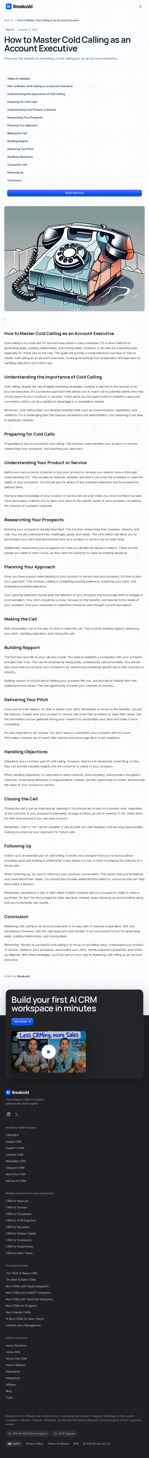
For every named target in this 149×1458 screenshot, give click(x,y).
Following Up (15, 172)
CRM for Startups (16, 1207)
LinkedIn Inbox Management (23, 1325)
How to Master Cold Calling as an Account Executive (40, 86)
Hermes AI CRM (16, 1180)
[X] (16, 1114)
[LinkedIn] (8, 1114)
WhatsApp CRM (16, 1161)
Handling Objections (20, 156)
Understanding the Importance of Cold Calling (36, 93)
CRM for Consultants (18, 1214)
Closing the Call (17, 164)
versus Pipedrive (16, 1345)
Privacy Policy (34, 1443)
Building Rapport (17, 141)
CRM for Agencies (17, 1201)
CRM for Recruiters (18, 1227)
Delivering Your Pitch (20, 148)
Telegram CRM (15, 1167)
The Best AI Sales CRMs (21, 1279)
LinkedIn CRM (14, 1154)
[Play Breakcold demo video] (48, 1052)
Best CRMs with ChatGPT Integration (28, 1292)
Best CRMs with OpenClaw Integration (29, 1299)
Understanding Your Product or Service (31, 109)
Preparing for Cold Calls (22, 101)
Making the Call (17, 133)
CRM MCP (12, 1135)
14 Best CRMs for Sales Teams (25, 1318)
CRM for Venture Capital (21, 1233)
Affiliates (11, 1384)
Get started (22, 1021)
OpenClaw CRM (15, 1174)
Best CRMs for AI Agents (21, 1305)
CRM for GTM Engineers (21, 1220)
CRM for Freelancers (19, 1240)
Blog (8, 1391)
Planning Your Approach (22, 125)
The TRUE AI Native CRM (21, 1273)
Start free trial (74, 192)
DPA (76, 1443)
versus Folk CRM (16, 1358)
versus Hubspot (15, 1365)
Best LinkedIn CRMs (18, 1312)
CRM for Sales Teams (19, 1253)
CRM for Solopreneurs (19, 1246)
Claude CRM (13, 1141)
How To (9, 20)
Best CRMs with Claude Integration (27, 1286)
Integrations (13, 1378)
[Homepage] (19, 6)
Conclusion (14, 180)
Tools (9, 1397)
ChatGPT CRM (15, 1148)
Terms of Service (58, 1443)
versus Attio (13, 1352)
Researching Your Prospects (25, 117)
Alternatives (13, 1371)
